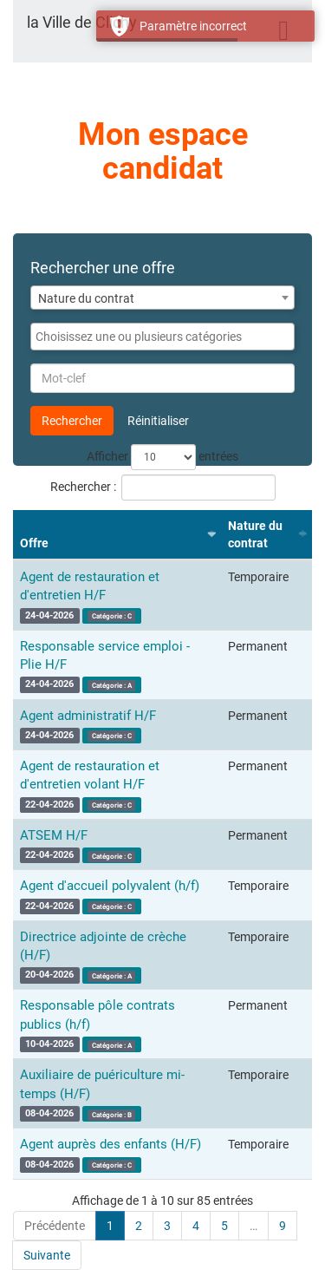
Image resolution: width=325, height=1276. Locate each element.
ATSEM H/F (54, 835)
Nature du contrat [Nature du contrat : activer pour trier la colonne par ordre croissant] (255, 534)
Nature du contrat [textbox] (86, 298)
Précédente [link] (54, 1226)
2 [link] (138, 1226)
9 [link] (282, 1226)
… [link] (253, 1226)
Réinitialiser (158, 421)
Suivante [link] (46, 1255)
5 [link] (224, 1226)
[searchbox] (162, 336)
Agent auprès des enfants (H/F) (110, 1144)
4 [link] (195, 1226)
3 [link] (167, 1226)
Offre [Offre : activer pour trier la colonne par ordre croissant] (34, 543)
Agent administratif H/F (88, 715)
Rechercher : (163, 487)
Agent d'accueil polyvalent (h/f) (109, 885)
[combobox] (162, 297)
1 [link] (110, 1226)
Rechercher (72, 421)
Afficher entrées (162, 457)
